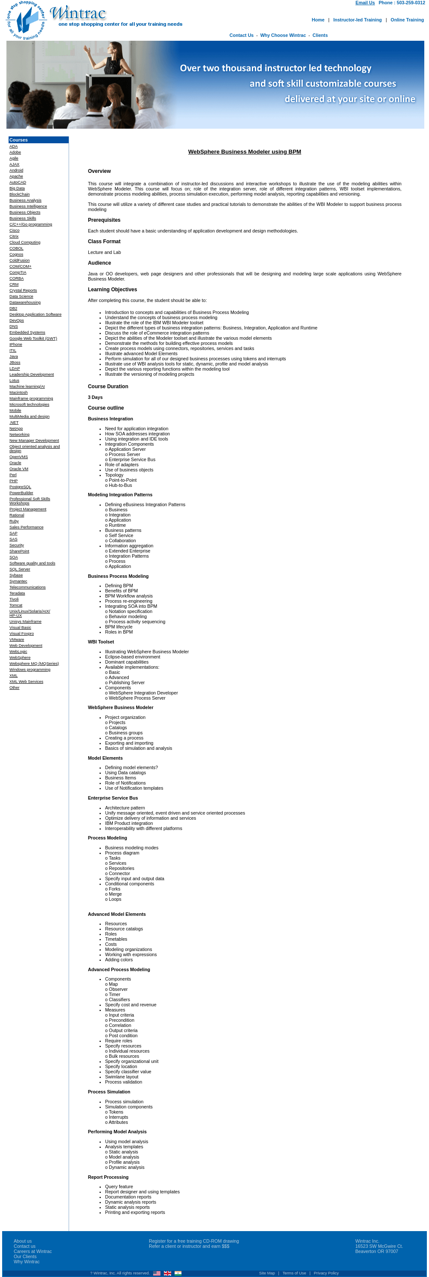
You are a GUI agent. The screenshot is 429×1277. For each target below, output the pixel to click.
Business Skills (22, 218)
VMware (16, 639)
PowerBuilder (21, 493)
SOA (13, 557)
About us (23, 1241)
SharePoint (19, 551)
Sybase (16, 575)
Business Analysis (25, 200)
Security (16, 545)
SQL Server (19, 569)
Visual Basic (20, 627)
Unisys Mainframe (25, 621)
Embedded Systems (27, 332)
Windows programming (29, 669)
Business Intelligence (28, 206)
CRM (13, 284)
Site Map (267, 1273)
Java (13, 356)
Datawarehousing (25, 302)
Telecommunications (27, 587)
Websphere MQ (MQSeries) (34, 663)
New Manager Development (34, 440)
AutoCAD (17, 182)
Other (14, 687)
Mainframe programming (31, 398)
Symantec (18, 581)
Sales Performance (26, 527)
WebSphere (19, 657)
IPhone (15, 344)
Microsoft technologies (29, 404)
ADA (13, 146)
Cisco (14, 230)
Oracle (15, 463)
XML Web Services (26, 681)
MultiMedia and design (29, 416)
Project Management (27, 509)
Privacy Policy (326, 1273)
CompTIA (17, 272)
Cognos (16, 254)
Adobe (15, 152)
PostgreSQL (20, 487)
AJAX (14, 164)
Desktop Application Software (35, 314)
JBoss (14, 362)
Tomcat (15, 605)
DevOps (16, 320)
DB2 (13, 308)
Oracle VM (18, 469)
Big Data (17, 188)
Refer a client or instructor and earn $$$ (189, 1246)
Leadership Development (31, 374)
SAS (13, 539)
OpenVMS (18, 457)
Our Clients (25, 1256)
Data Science (21, 296)
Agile (13, 158)
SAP (13, 533)
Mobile (15, 410)
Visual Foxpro (21, 633)
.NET (13, 422)
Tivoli (13, 599)
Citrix (13, 236)
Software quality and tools (32, 563)
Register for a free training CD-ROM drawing (194, 1241)
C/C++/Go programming (30, 224)
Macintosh (18, 392)
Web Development (25, 645)
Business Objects (24, 212)
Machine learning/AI (27, 386)
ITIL (12, 350)
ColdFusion (19, 260)
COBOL (16, 248)
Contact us (25, 1246)
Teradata (17, 593)
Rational (16, 515)
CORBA (16, 278)
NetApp (16, 428)
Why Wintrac (26, 1261)
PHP (13, 481)
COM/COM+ (20, 266)
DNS (13, 326)
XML (13, 675)
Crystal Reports (23, 290)
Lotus (14, 380)
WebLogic (18, 651)
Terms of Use (294, 1273)
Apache (16, 176)
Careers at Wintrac (33, 1251)
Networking (19, 434)
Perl (13, 475)
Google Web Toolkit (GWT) (33, 338)
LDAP (14, 368)
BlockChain (19, 194)
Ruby (14, 521)
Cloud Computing (24, 242)
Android (16, 170)
